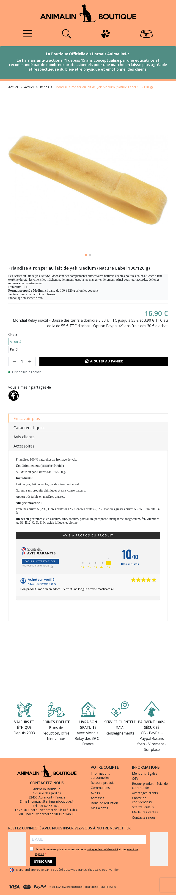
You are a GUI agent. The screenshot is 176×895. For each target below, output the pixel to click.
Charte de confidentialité (142, 800)
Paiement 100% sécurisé (151, 724)
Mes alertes (99, 808)
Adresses (97, 798)
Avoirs (95, 793)
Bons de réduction (104, 803)
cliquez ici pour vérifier (103, 870)
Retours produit (102, 782)
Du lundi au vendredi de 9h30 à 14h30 (51, 810)
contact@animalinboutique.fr (52, 801)
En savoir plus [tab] (27, 418)
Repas (44, 87)
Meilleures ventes (145, 812)
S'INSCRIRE (43, 861)
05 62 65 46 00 (50, 806)
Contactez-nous (144, 817)
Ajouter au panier (104, 361)
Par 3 (14, 349)
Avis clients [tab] (24, 436)
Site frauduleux (143, 807)
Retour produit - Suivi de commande (150, 785)
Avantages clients (145, 793)
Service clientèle (120, 721)
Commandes (100, 787)
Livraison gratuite (88, 724)
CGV (135, 778)
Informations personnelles (100, 775)
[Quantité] (22, 361)
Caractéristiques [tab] (29, 427)
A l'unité (16, 341)
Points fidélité (56, 721)
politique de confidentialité (102, 849)
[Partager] (13, 394)
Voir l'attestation (40, 561)
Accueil (13, 87)
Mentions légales (144, 773)
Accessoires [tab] (24, 446)
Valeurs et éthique (24, 724)
